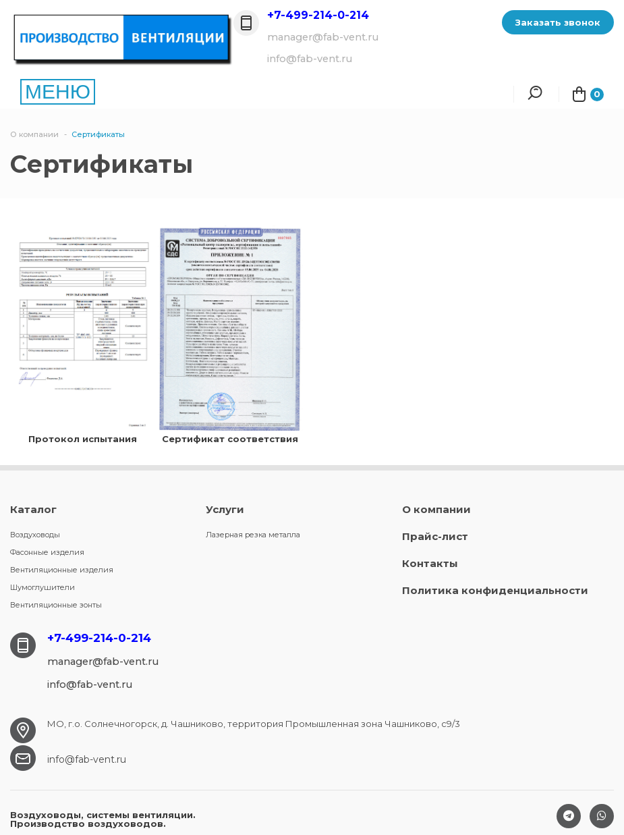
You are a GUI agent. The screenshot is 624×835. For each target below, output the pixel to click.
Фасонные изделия (47, 552)
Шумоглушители (42, 587)
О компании (436, 509)
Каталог (33, 509)
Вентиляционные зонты (56, 605)
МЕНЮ (57, 91)
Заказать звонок (557, 22)
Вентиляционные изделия (61, 569)
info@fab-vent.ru (86, 759)
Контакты (430, 563)
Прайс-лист (435, 536)
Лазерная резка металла (253, 534)
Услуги (225, 509)
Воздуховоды (35, 534)
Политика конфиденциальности (495, 590)
